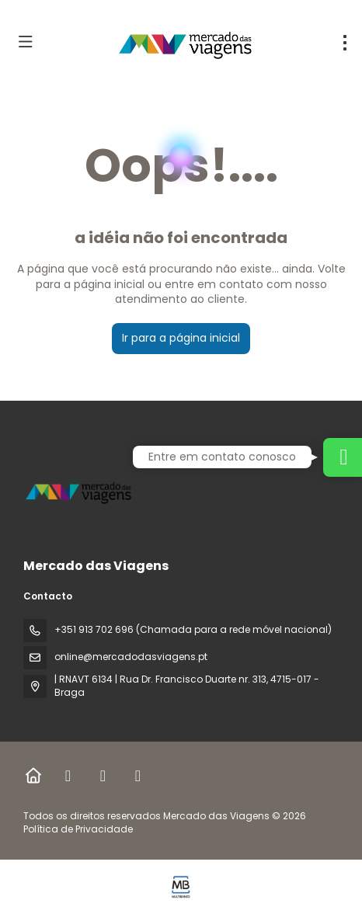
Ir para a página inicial (181, 338)
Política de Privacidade (78, 829)
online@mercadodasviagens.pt (130, 656)
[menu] (345, 42)
